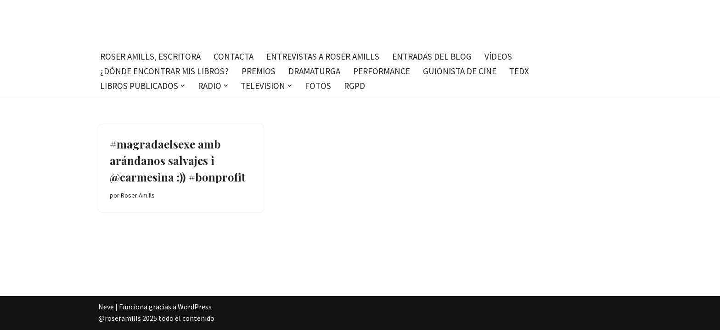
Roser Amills (138, 195)
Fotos (318, 85)
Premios (259, 71)
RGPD (354, 85)
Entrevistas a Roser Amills (322, 56)
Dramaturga (314, 71)
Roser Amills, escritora (150, 56)
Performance (381, 71)
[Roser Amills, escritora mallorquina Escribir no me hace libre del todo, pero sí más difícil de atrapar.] (360, 22)
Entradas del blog (432, 56)
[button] (182, 85)
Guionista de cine (459, 71)
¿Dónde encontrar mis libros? (164, 71)
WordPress (195, 306)
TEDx (519, 71)
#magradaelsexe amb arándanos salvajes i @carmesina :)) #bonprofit (178, 160)
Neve (106, 306)
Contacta (233, 56)
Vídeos (498, 56)
